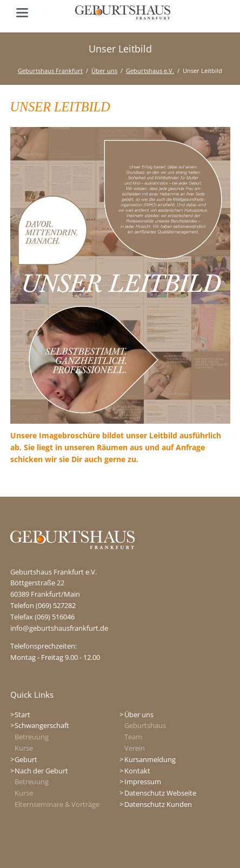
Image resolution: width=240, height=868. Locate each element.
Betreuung (32, 737)
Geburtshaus (145, 725)
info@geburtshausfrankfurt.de (59, 628)
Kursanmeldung (150, 759)
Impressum (142, 781)
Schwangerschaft (42, 725)
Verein (134, 748)
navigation (22, 12)
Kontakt (137, 771)
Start (22, 714)
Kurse (24, 748)
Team (133, 737)
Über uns (104, 70)
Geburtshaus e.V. (150, 70)
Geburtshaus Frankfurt (50, 70)
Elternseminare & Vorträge (57, 804)
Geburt (26, 759)
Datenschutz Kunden (158, 804)
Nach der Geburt (41, 771)
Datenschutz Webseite (160, 793)
